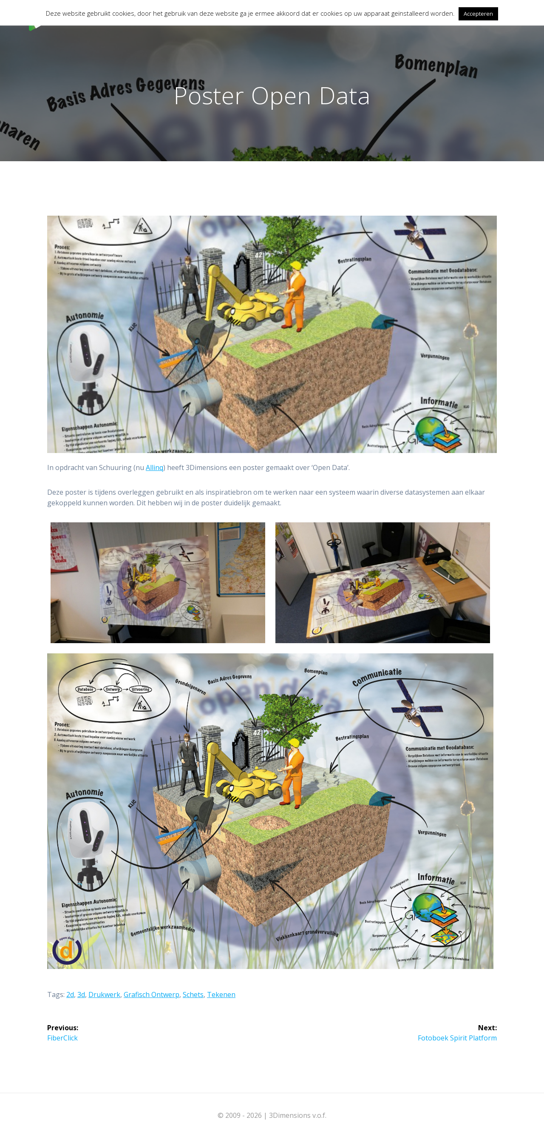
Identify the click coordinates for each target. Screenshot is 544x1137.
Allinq (154, 467)
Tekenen (221, 994)
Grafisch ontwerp (151, 994)
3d (81, 994)
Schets (193, 994)
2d (70, 994)
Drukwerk (104, 994)
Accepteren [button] (478, 13)
